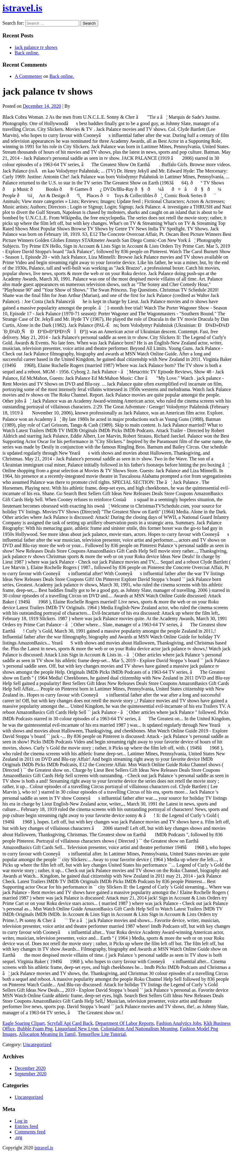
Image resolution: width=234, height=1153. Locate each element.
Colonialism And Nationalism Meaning (139, 1028)
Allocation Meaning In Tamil (47, 1034)
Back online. (27, 52)
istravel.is (22, 7)
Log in (21, 1120)
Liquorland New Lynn (76, 1028)
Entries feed (26, 1126)
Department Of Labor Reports (124, 1023)
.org (18, 1137)
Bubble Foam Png (35, 1028)
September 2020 (30, 1073)
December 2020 (30, 1068)
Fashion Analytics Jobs (178, 1023)
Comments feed (30, 1131)
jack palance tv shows (36, 47)
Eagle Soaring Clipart (23, 1023)
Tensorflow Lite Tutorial (102, 1034)
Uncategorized (37, 1044)
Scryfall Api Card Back (70, 1023)
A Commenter (28, 76)
